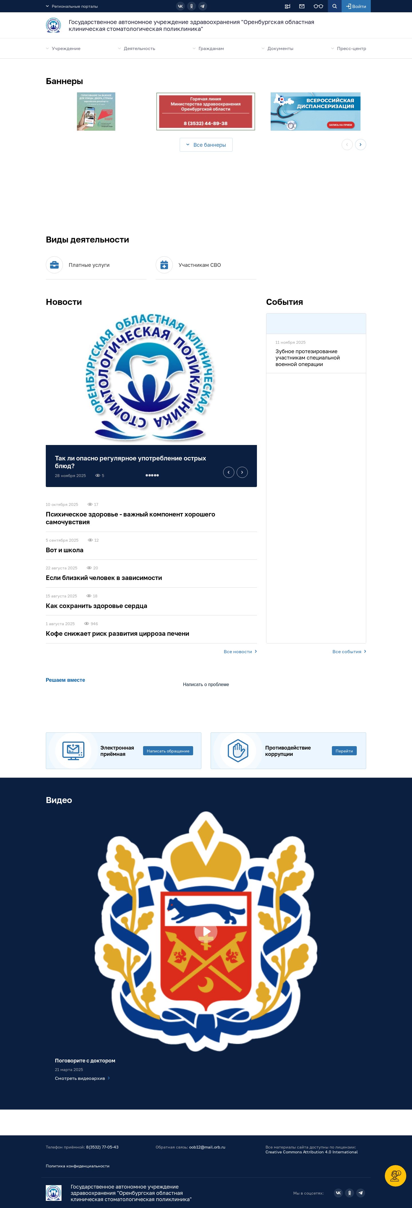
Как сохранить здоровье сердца (96, 605)
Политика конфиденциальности (78, 1165)
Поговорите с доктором (85, 1060)
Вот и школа (65, 550)
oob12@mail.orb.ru (207, 1147)
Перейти (344, 750)
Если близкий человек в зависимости (104, 577)
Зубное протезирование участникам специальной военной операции (308, 357)
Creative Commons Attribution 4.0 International (312, 1151)
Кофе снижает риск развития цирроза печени (117, 633)
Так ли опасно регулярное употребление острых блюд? (130, 462)
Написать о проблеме (206, 684)
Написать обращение (168, 750)
